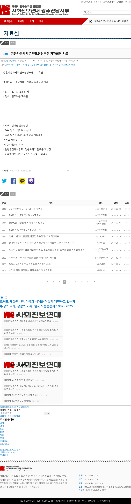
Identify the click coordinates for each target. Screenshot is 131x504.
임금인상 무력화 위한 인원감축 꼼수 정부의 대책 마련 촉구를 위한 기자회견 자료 (47, 250)
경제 (2, 426)
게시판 (21, 21)
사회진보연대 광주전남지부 (34, 10)
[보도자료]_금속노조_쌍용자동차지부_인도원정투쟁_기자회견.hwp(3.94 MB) (40, 65)
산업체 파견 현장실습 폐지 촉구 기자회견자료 (30, 270)
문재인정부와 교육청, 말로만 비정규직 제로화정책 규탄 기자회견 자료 (42, 243)
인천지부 (97, 2)
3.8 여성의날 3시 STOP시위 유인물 (25, 209)
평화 (2, 435)
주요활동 (8, 21)
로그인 (128, 2)
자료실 (11, 33)
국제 (2, 438)
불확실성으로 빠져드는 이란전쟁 (34, 339)
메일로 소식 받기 (7, 453)
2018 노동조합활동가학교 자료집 (25, 230)
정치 (2, 423)
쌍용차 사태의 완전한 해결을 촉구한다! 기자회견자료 (34, 236)
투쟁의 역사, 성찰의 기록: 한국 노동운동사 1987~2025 (36, 306)
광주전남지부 (109, 2)
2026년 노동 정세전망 (22, 401)
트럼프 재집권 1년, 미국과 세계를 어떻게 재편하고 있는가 (37, 301)
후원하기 (4, 455)
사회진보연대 (86, 2)
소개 (32, 21)
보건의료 (4, 441)
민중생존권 (5, 444)
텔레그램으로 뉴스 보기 (10, 450)
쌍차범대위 (11, 61)
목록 (12, 43)
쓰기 (6, 43)
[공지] (7, 345)
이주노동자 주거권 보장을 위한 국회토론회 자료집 (32, 258)
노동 (2, 429)
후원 (41, 21)
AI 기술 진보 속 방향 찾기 (23, 380)
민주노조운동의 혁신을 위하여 (25, 395)
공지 (90, 21)
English (120, 2)
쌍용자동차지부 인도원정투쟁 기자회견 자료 (29, 264)
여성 (2, 432)
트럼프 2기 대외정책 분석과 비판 (26, 354)
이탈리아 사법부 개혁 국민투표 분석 (35, 321)
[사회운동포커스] (11, 321)
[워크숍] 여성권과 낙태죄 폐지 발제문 (26, 223)
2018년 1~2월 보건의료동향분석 (25, 215)
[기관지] (8, 354)
